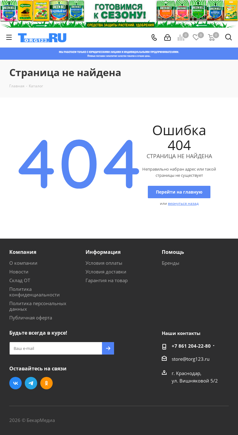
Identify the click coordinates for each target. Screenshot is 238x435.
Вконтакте (15, 383)
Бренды (170, 263)
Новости (19, 271)
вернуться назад (183, 203)
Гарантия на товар (107, 280)
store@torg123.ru (190, 359)
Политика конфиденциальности (34, 292)
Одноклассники (46, 383)
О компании (23, 263)
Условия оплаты (104, 263)
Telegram (31, 383)
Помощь (173, 252)
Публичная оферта (30, 317)
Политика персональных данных (37, 306)
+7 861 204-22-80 (191, 346)
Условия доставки (106, 271)
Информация (103, 252)
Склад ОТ (19, 280)
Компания (22, 252)
